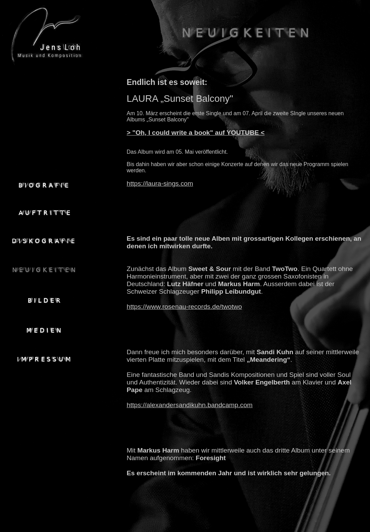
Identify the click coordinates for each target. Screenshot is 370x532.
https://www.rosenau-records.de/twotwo (184, 306)
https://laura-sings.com (160, 183)
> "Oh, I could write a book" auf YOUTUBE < (196, 132)
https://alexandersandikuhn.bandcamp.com (190, 405)
